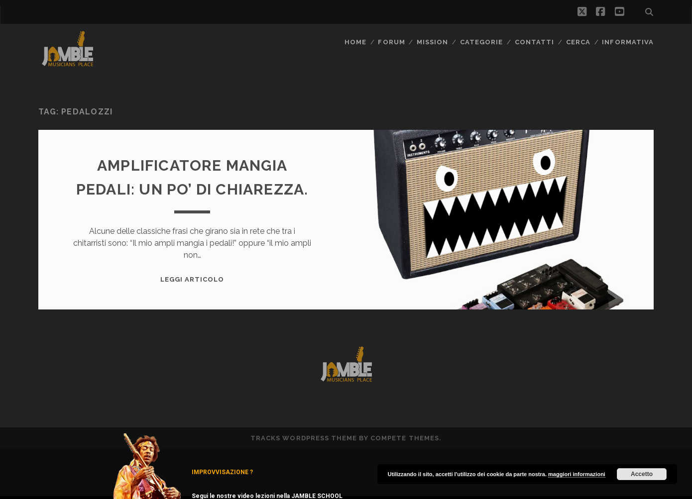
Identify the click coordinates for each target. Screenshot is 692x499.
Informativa (627, 42)
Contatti (534, 42)
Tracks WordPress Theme (303, 438)
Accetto (642, 474)
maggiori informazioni (576, 474)
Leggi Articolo (192, 279)
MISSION (432, 42)
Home (355, 42)
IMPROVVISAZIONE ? (222, 472)
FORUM (391, 42)
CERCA (578, 42)
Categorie (481, 42)
